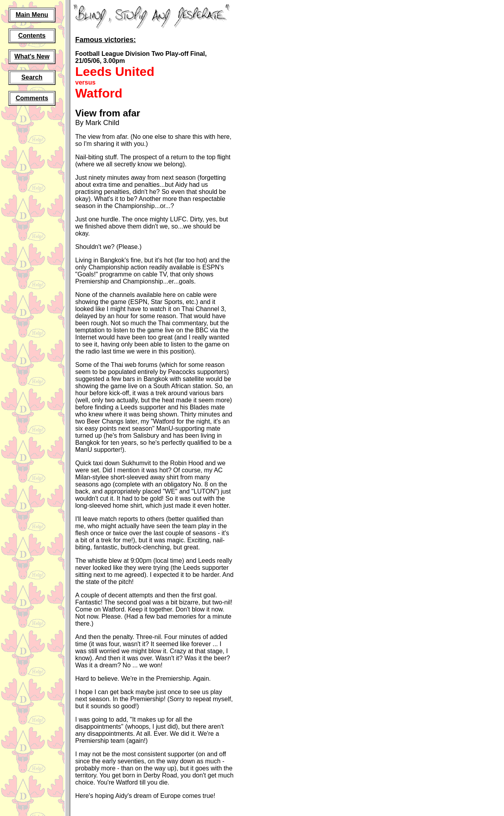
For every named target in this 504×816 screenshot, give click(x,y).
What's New (31, 56)
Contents (31, 35)
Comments (32, 98)
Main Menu (32, 14)
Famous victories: (105, 40)
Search (31, 77)
